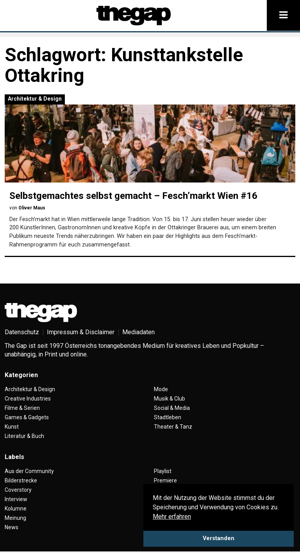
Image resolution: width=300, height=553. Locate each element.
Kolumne (16, 508)
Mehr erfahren (172, 516)
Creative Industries (28, 398)
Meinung (15, 518)
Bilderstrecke (21, 480)
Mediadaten (138, 332)
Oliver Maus (31, 208)
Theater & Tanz (173, 427)
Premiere (165, 480)
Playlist (162, 471)
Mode (161, 389)
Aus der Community (29, 471)
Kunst (12, 427)
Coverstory (18, 490)
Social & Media (172, 408)
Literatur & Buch (24, 436)
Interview (16, 499)
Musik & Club (169, 398)
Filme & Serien (22, 408)
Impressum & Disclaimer (80, 332)
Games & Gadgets (27, 417)
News (11, 527)
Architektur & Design (35, 99)
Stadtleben (167, 417)
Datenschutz (22, 332)
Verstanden (218, 538)
